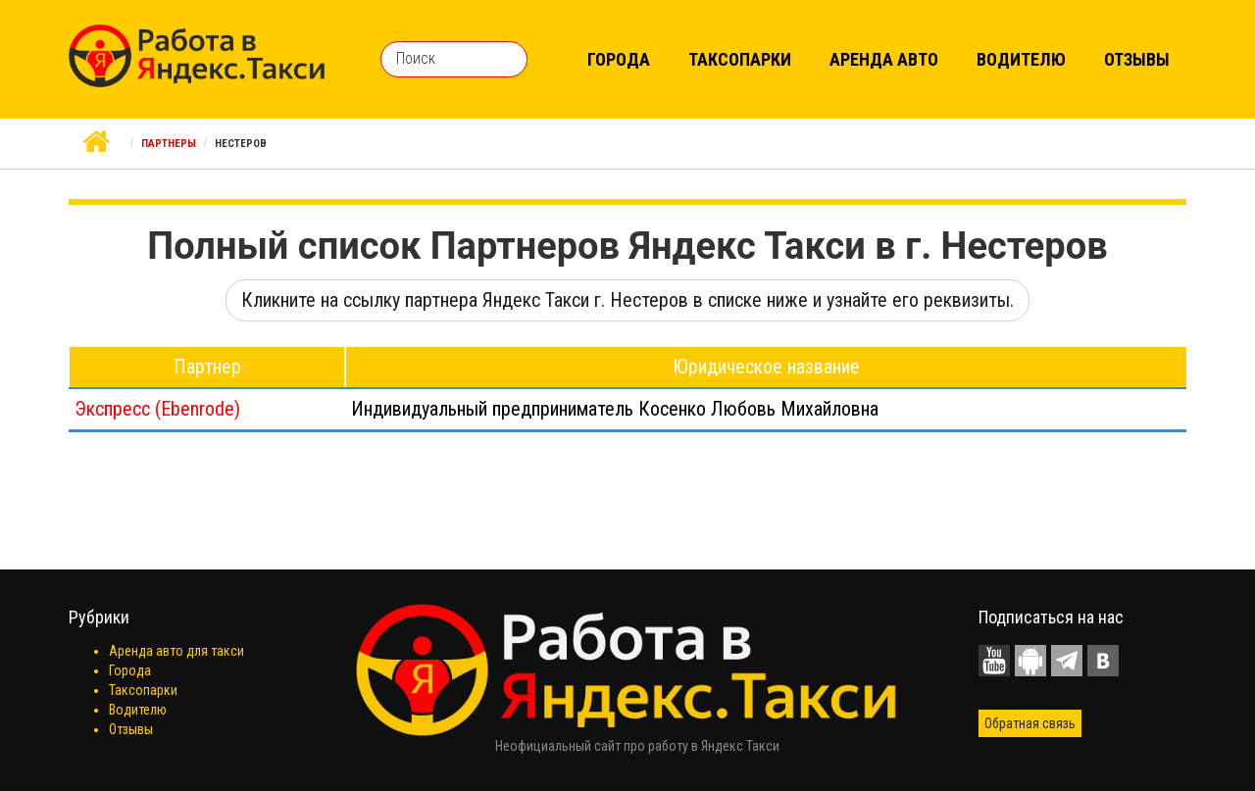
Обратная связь (1030, 723)
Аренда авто (883, 59)
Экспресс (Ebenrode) (157, 408)
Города (618, 59)
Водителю (1021, 59)
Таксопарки (739, 59)
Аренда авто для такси (176, 651)
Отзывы (1137, 59)
